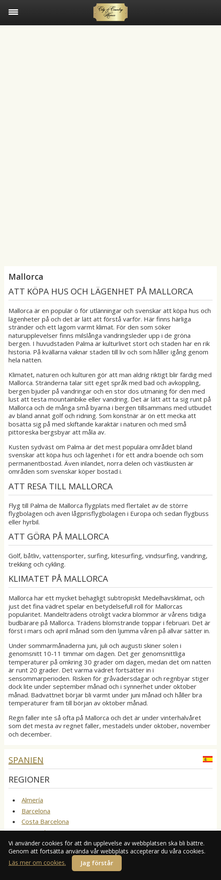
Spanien (26, 760)
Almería (32, 800)
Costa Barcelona (45, 821)
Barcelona (36, 811)
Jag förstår (96, 863)
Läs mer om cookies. (37, 862)
